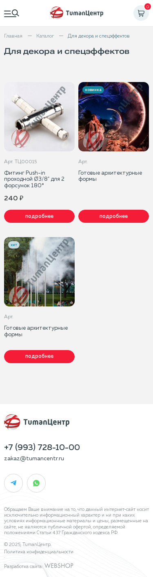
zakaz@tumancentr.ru (34, 459)
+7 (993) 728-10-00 (42, 448)
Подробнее (39, 216)
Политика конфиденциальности (38, 552)
